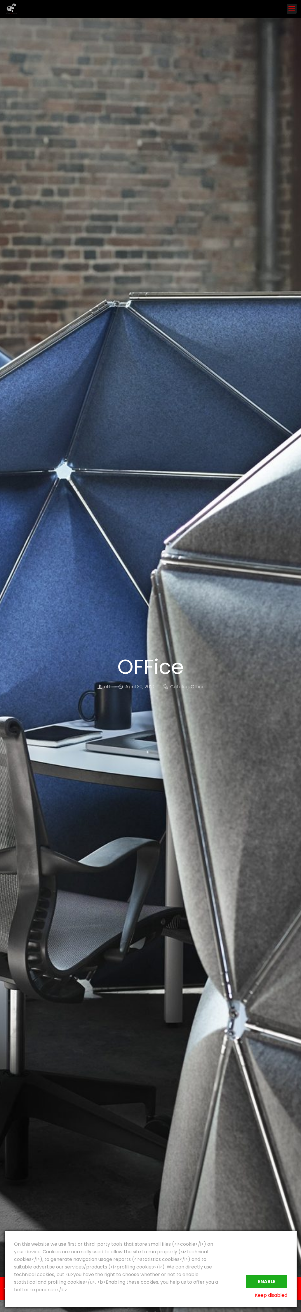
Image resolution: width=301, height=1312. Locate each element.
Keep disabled (271, 1295)
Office (198, 686)
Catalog (179, 686)
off (107, 686)
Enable (267, 1281)
